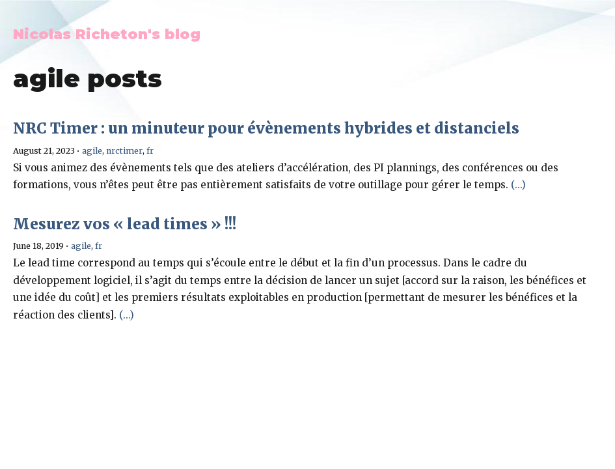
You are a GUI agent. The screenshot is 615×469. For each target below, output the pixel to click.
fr (150, 151)
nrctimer (124, 151)
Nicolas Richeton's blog (106, 33)
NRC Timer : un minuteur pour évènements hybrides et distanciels (266, 128)
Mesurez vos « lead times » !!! (124, 224)
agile (92, 151)
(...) (518, 184)
